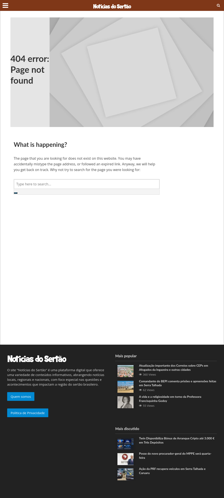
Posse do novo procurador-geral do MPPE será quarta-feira (175, 456)
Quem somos (21, 396)
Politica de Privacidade (28, 413)
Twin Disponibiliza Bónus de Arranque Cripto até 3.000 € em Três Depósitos (177, 441)
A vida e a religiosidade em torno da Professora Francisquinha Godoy (170, 399)
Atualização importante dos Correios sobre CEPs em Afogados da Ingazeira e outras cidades (174, 368)
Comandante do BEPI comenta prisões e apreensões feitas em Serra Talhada (174, 383)
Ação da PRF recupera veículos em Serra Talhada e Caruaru (172, 471)
